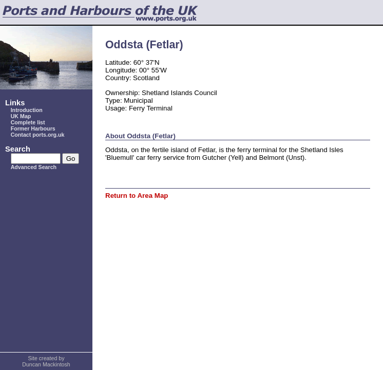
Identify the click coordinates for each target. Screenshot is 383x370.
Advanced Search (33, 167)
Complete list (28, 122)
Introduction (27, 110)
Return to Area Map (136, 195)
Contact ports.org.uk (38, 135)
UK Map (21, 116)
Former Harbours (33, 128)
